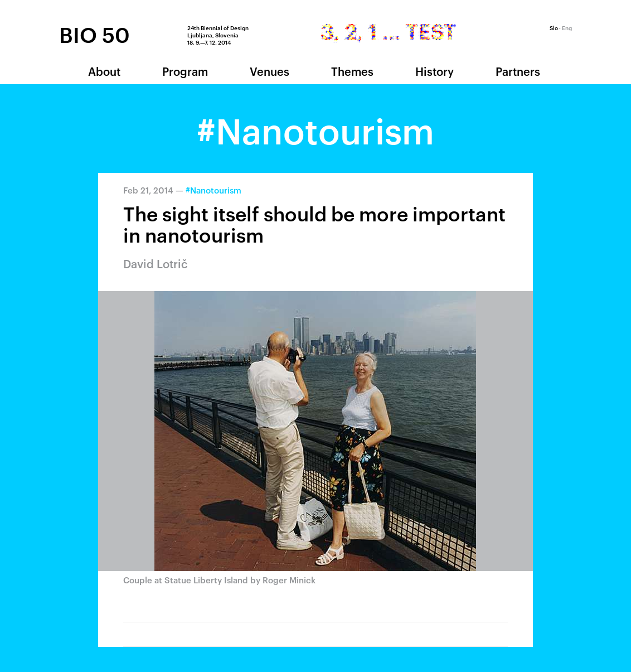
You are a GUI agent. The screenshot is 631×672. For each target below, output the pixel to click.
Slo (554, 27)
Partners (518, 71)
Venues (269, 71)
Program (185, 71)
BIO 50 (94, 34)
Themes (352, 71)
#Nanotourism (213, 190)
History (434, 71)
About (104, 71)
